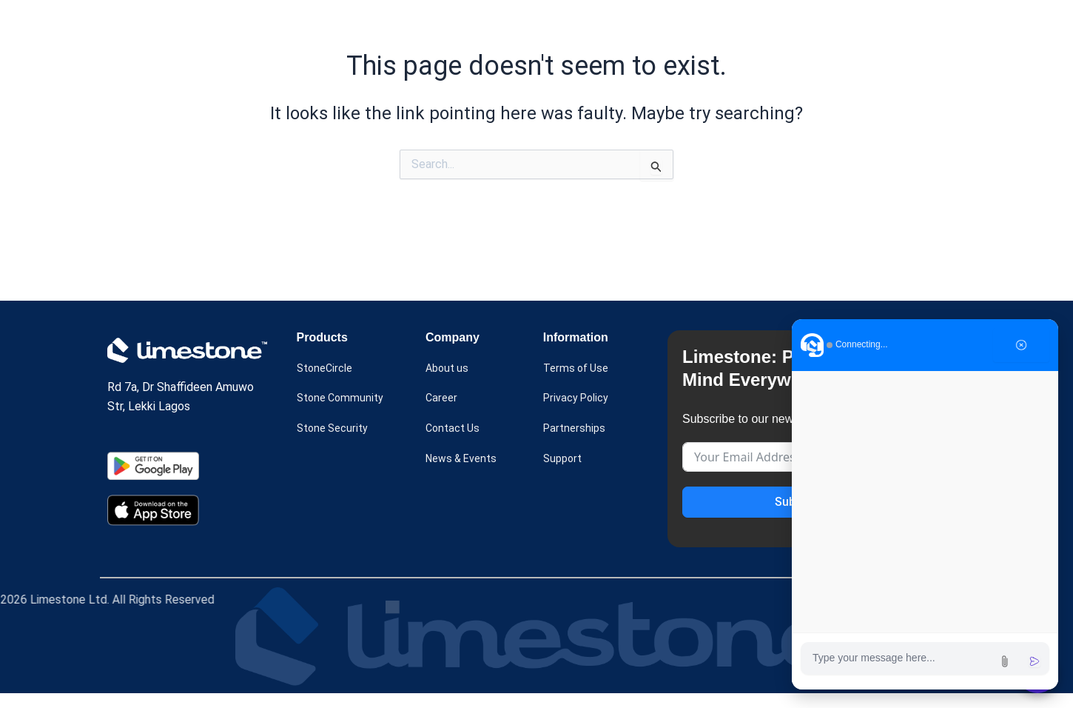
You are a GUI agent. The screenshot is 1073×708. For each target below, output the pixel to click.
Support (564, 459)
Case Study (513, 27)
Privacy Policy (580, 400)
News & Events (690, 27)
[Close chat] (1021, 345)
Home (353, 27)
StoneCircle (327, 369)
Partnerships (576, 430)
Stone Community (343, 400)
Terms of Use (578, 369)
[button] (426, 27)
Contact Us (455, 430)
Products (426, 27)
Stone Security (336, 430)
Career (443, 400)
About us (594, 27)
